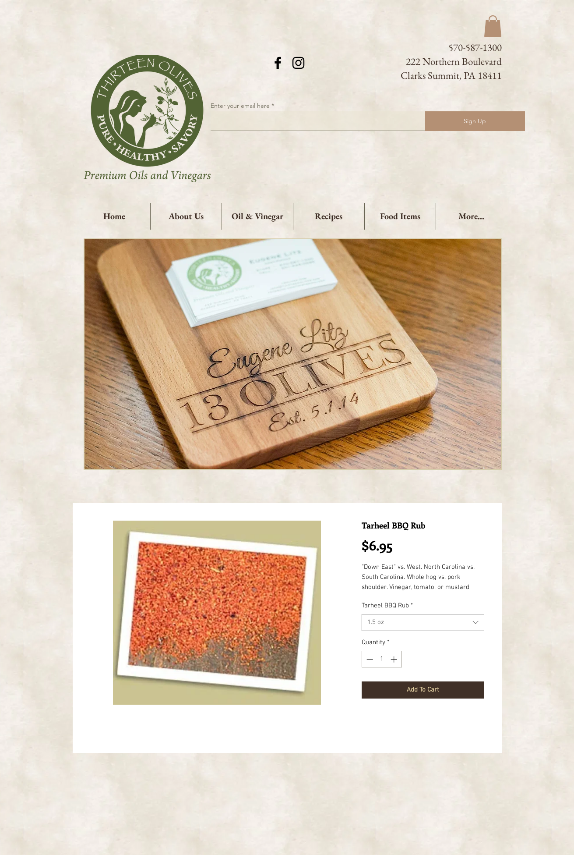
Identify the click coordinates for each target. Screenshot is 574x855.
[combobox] (423, 622)
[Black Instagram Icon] (298, 63)
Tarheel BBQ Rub (387, 606)
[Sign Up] (475, 121)
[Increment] (395, 659)
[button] (493, 26)
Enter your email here (240, 106)
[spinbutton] (381, 659)
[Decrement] (369, 659)
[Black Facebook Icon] (278, 63)
